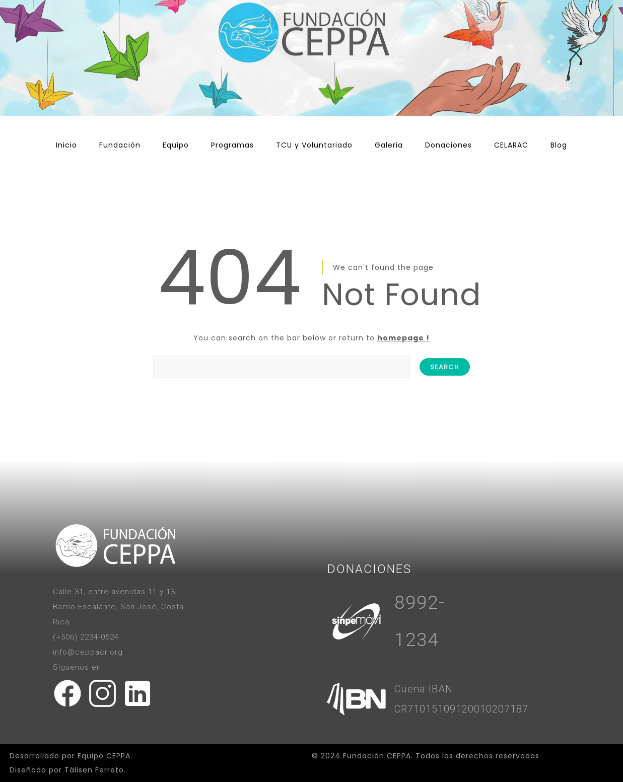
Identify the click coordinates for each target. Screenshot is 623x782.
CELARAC (511, 145)
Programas (232, 145)
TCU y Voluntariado (314, 145)
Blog (558, 145)
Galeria (389, 145)
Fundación (120, 145)
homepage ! (403, 338)
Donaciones (448, 145)
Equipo (176, 145)
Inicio (66, 145)
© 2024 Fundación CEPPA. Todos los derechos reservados (425, 756)
